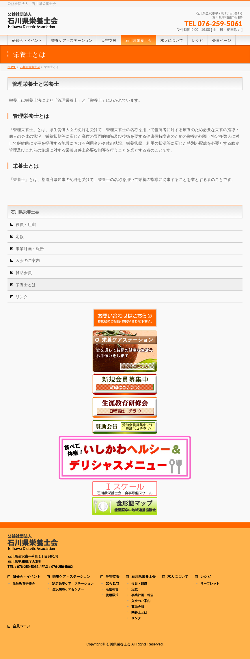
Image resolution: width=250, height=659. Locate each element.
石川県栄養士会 (25, 212)
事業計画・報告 (30, 248)
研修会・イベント (26, 577)
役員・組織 (26, 224)
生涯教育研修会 (24, 583)
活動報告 (112, 589)
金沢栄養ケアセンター (68, 589)
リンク (22, 296)
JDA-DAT (112, 583)
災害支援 (113, 577)
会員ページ (21, 626)
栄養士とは (26, 284)
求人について (177, 577)
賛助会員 (24, 272)
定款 (20, 236)
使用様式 (112, 595)
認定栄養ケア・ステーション (73, 583)
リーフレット (209, 583)
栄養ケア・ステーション (71, 577)
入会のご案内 (28, 260)
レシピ (205, 577)
